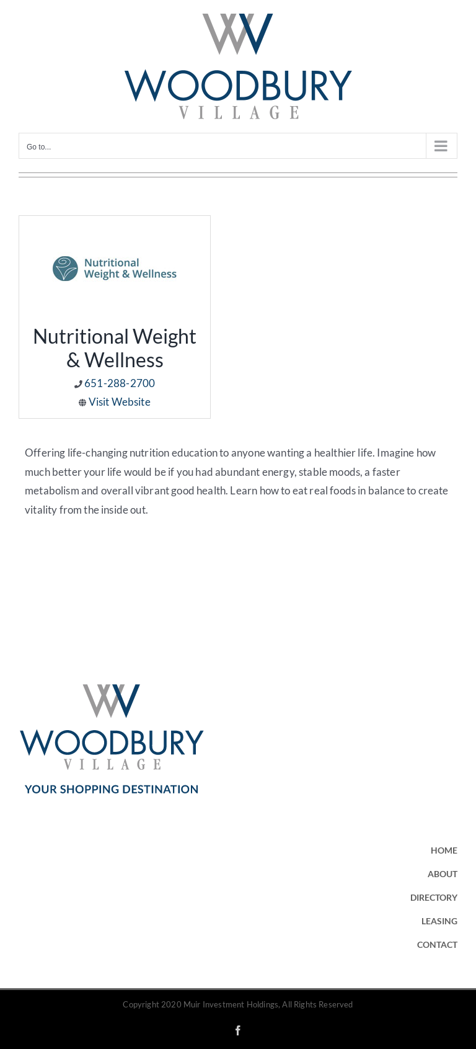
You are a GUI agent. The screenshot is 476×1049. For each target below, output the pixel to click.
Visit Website (120, 401)
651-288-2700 (119, 383)
